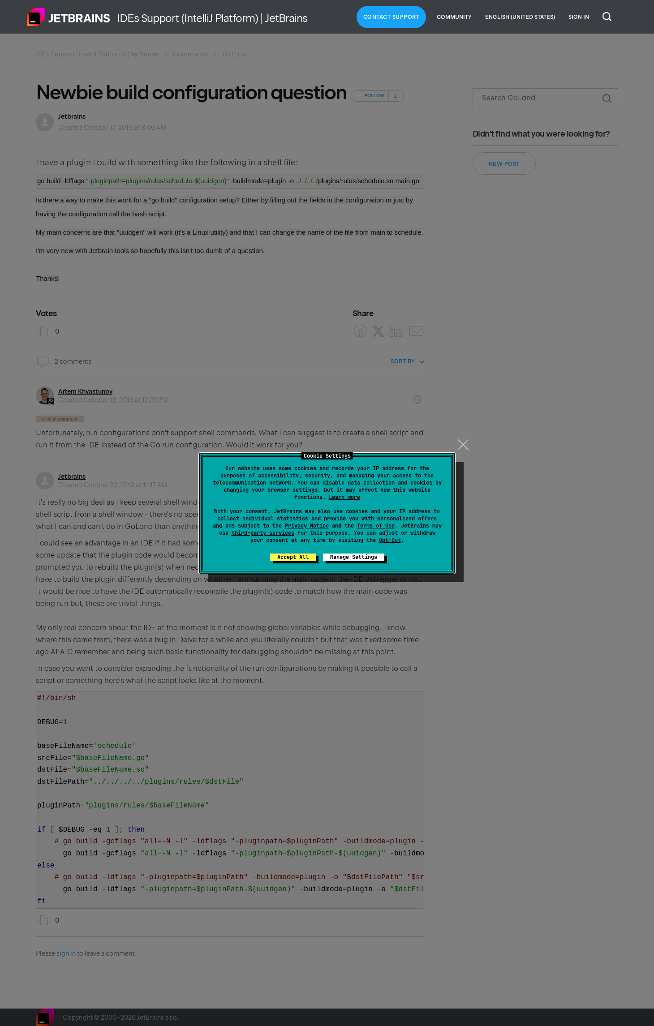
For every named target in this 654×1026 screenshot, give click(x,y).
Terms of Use (376, 525)
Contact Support (391, 17)
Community (454, 17)
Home (68, 17)
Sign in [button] (578, 17)
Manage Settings (353, 557)
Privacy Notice (307, 525)
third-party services (263, 533)
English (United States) (520, 17)
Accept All (293, 557)
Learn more (344, 497)
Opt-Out (390, 540)
